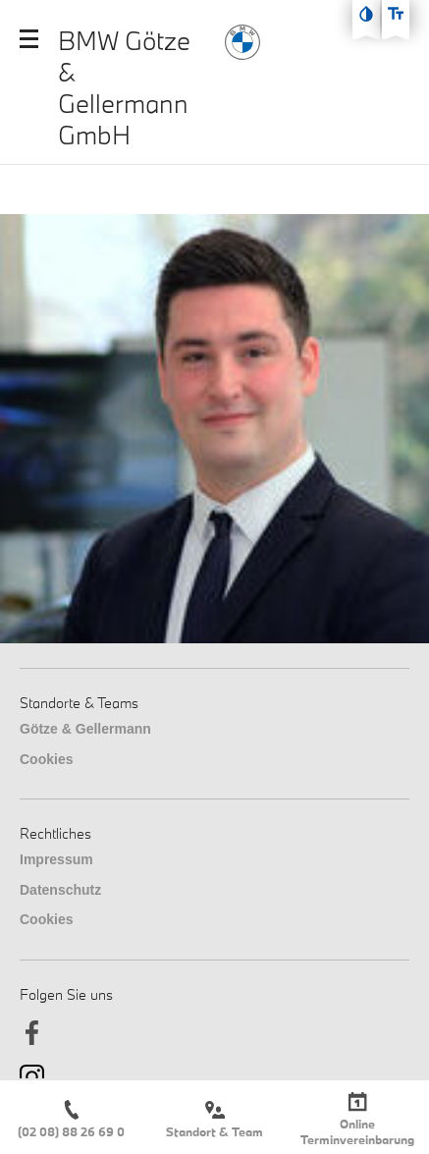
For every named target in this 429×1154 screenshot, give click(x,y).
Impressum (56, 859)
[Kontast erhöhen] (366, 13)
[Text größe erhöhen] (395, 13)
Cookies (46, 759)
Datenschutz (60, 890)
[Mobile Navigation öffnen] (29, 38)
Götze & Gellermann (85, 729)
